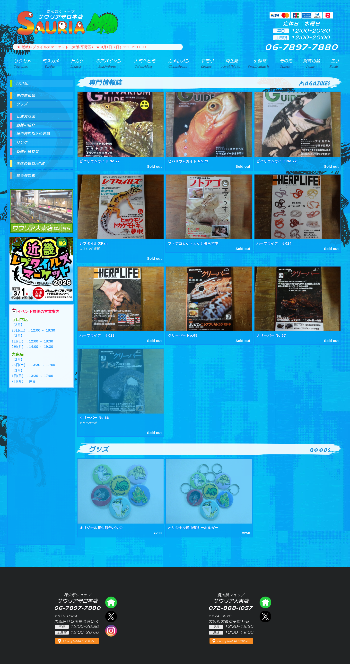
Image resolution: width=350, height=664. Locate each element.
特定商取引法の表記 (33, 134)
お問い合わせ (27, 151)
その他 (286, 63)
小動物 (259, 63)
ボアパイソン (106, 63)
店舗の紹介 (25, 125)
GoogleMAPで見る (78, 641)
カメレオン (177, 63)
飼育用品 (311, 63)
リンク (21, 142)
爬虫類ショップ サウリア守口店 (111, 602)
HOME (22, 83)
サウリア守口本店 (60, 14)
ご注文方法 (25, 116)
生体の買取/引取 (30, 163)
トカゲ (75, 63)
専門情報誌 (25, 95)
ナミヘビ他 (142, 63)
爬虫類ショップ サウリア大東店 (41, 206)
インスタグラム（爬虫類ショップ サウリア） (111, 630)
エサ (334, 63)
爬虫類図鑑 (25, 175)
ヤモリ (205, 63)
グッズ (21, 104)
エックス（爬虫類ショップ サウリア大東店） (265, 616)
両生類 (230, 63)
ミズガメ (49, 63)
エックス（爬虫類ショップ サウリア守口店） (111, 616)
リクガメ (21, 63)
